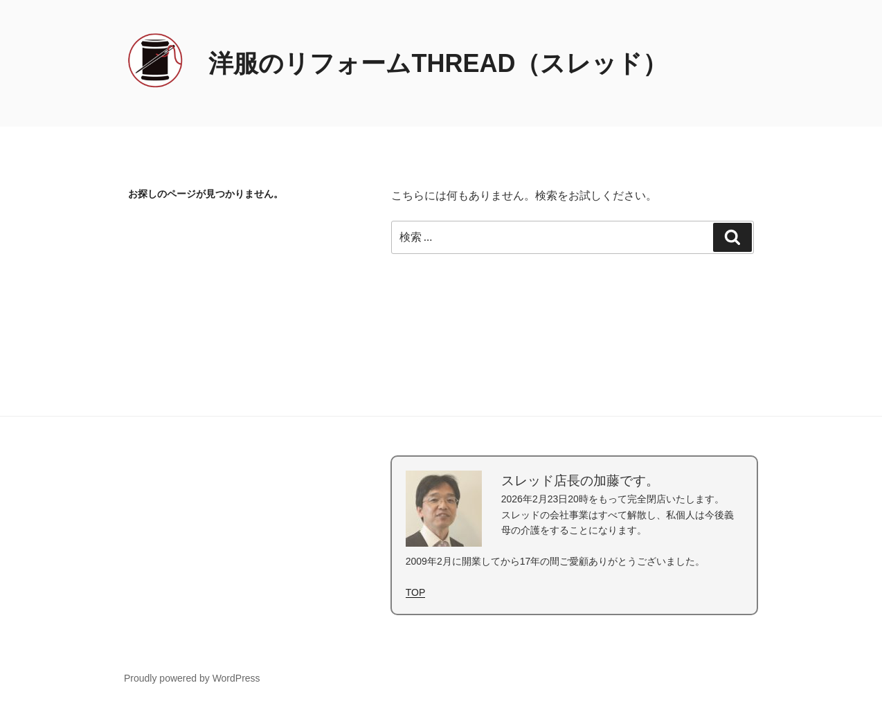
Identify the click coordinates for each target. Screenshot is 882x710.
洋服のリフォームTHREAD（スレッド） (437, 63)
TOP (416, 592)
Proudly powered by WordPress (192, 678)
